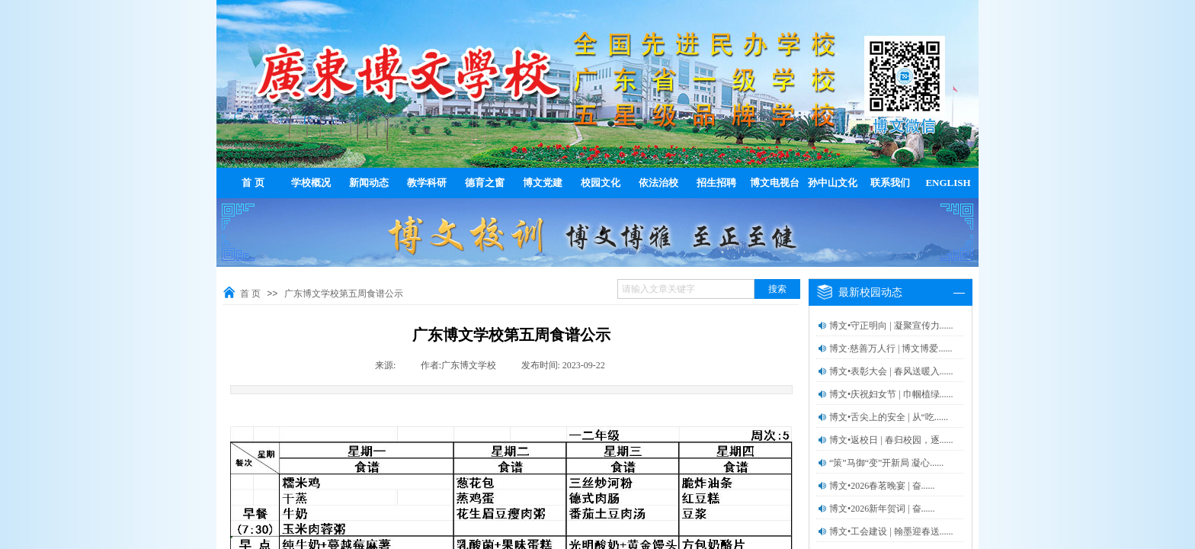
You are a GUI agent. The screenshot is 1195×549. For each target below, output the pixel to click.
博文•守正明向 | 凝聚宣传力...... (891, 325)
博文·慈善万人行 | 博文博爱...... (890, 348)
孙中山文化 (832, 182)
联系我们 (890, 182)
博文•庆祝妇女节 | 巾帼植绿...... (891, 394)
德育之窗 (485, 182)
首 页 (253, 182)
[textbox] (685, 289)
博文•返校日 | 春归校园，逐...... (891, 440)
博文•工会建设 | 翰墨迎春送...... (891, 531)
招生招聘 (716, 182)
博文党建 (542, 182)
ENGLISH (947, 182)
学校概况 (311, 182)
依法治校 (658, 182)
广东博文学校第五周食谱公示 (343, 293)
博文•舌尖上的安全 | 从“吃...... (888, 417)
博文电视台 (774, 182)
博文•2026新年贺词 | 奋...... (882, 508)
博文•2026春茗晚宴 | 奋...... (882, 485)
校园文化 (600, 182)
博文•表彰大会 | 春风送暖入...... (891, 371)
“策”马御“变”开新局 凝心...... (886, 463)
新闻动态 (369, 182)
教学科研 (427, 182)
